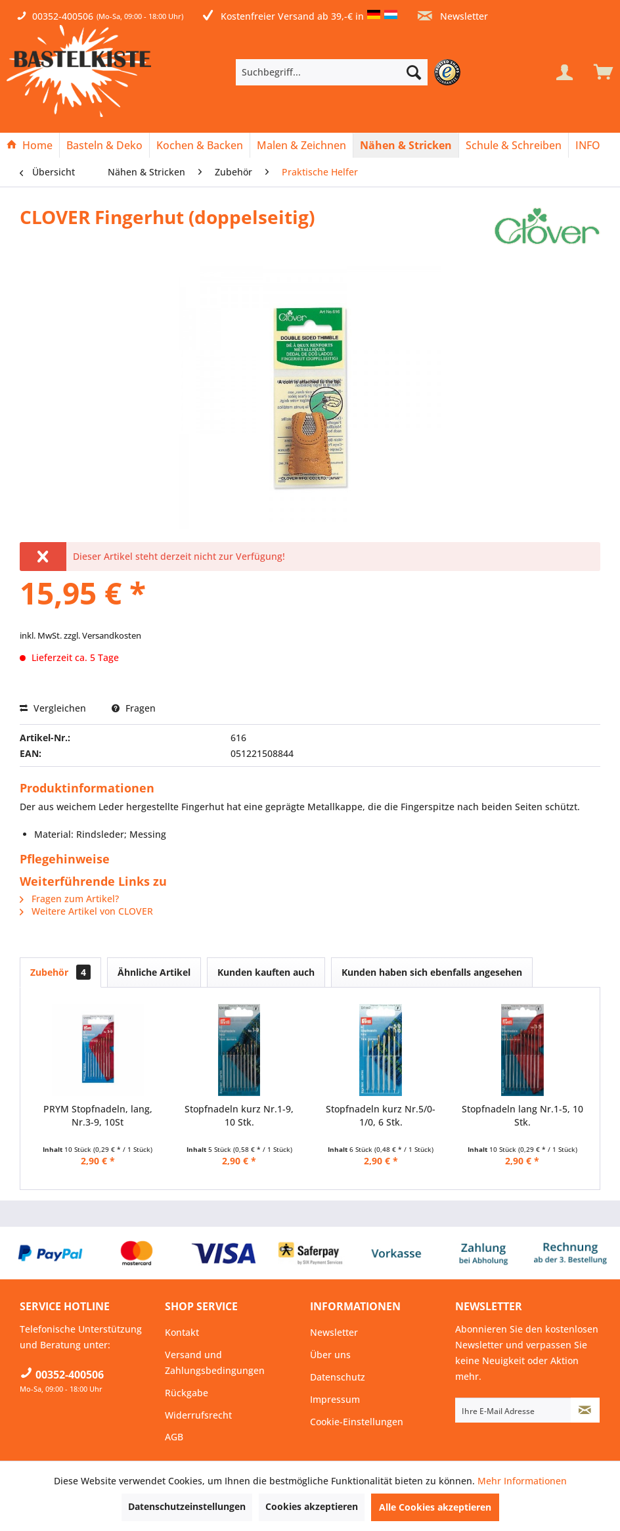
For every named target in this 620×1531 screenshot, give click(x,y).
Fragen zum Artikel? (69, 898)
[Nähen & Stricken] (405, 145)
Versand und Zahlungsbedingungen (215, 1362)
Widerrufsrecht (198, 1415)
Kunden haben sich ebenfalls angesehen (432, 972)
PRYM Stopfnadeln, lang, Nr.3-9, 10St (97, 1115)
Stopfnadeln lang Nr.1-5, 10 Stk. (522, 1115)
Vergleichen (53, 708)
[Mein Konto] (564, 72)
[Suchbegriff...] (332, 72)
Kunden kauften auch (266, 972)
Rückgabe (186, 1392)
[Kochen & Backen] (200, 145)
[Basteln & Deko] (104, 145)
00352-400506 (62, 16)
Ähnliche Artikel (154, 972)
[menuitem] (351, 72)
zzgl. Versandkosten (102, 635)
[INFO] (588, 145)
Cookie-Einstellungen (356, 1421)
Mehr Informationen (522, 1480)
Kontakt (182, 1332)
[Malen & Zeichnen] (301, 145)
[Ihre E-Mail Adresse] (513, 1410)
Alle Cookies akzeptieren (435, 1507)
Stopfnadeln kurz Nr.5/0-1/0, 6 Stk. (380, 1115)
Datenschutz (337, 1377)
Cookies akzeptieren (311, 1506)
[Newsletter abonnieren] (585, 1410)
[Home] (29, 145)
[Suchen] (414, 72)
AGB (174, 1436)
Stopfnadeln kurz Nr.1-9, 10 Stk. (239, 1115)
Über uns (330, 1354)
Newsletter (453, 16)
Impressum (335, 1399)
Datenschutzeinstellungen (187, 1506)
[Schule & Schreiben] (513, 145)
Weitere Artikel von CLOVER (86, 911)
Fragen (134, 708)
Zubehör (60, 972)
